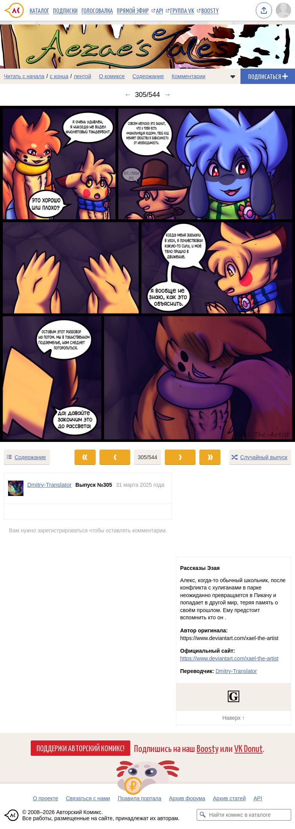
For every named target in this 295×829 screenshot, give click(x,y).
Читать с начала (24, 76)
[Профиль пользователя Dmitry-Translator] (15, 488)
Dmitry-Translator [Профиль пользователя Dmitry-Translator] (49, 484)
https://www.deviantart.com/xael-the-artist (229, 658)
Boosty (210, 10)
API (159, 10)
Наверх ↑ (233, 718)
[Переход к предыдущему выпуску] (37, 274)
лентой (82, 76)
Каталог (39, 10)
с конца (59, 76)
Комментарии (189, 76)
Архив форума (187, 798)
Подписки (65, 10)
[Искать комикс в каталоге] (202, 814)
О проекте (45, 798)
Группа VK (182, 10)
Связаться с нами (88, 798)
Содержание (148, 76)
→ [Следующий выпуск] (167, 94)
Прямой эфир (133, 10)
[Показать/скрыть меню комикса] (232, 76)
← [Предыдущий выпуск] (127, 94)
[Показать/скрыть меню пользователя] (283, 10)
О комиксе (111, 76)
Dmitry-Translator (236, 671)
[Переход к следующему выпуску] (147, 274)
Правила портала (139, 798)
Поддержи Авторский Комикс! (80, 748)
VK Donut (248, 748)
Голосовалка (97, 10)
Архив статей (229, 798)
